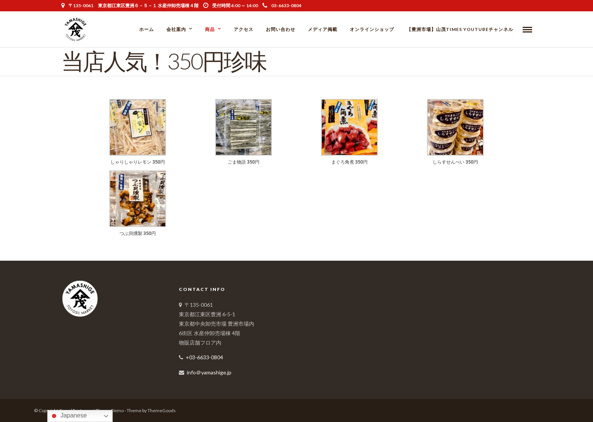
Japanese (68, 415)
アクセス (243, 29)
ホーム (146, 29)
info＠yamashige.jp (209, 372)
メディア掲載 (322, 29)
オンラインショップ (372, 29)
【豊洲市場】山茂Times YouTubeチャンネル (460, 29)
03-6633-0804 (281, 5)
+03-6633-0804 (204, 357)
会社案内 (176, 29)
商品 (210, 29)
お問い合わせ (280, 29)
